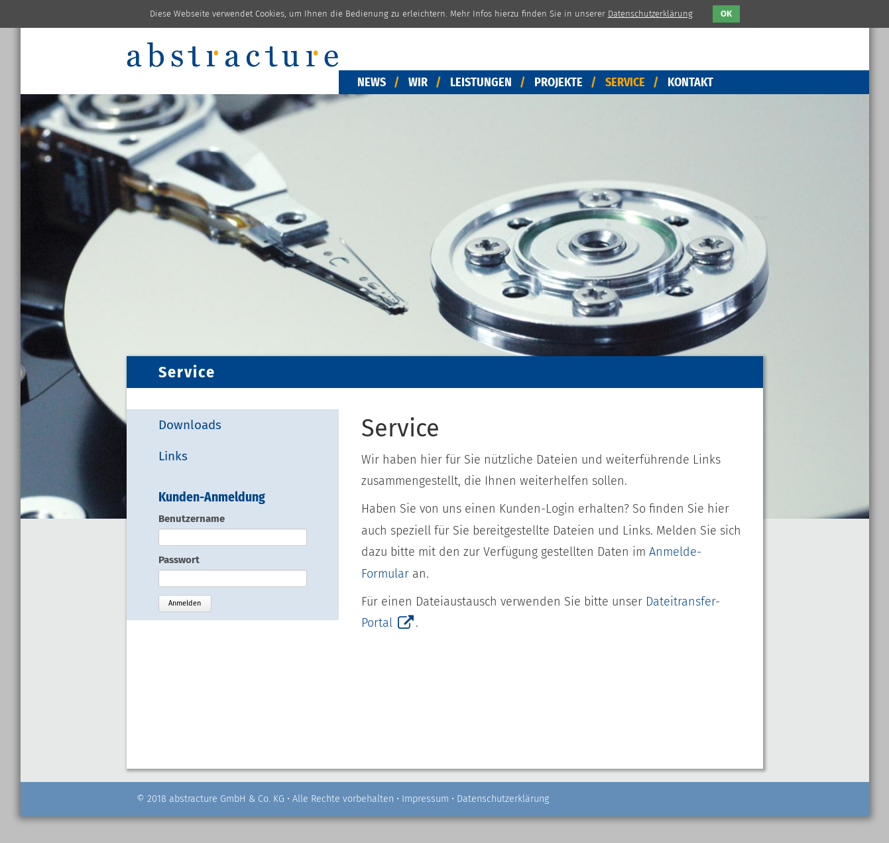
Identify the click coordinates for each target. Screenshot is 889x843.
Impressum (425, 799)
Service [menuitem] (625, 82)
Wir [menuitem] (418, 82)
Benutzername (191, 519)
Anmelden (184, 603)
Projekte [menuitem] (558, 82)
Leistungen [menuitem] (481, 82)
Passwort (179, 560)
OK (726, 14)
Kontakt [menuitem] (690, 82)
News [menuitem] (371, 82)
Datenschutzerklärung (503, 799)
